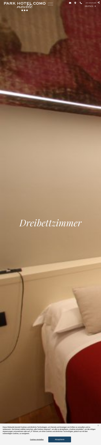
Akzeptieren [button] (59, 439)
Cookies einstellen (37, 440)
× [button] (98, 425)
